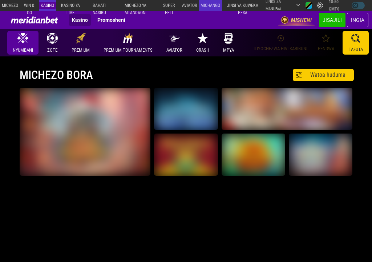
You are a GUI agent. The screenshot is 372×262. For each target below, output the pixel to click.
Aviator (189, 5)
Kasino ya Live (70, 7)
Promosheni (111, 20)
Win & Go (29, 7)
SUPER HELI (169, 7)
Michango (210, 5)
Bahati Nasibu (99, 7)
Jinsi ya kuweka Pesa (242, 7)
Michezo (10, 5)
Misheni (296, 20)
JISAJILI (332, 20)
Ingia (357, 20)
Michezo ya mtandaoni (135, 7)
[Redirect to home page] (34, 20)
